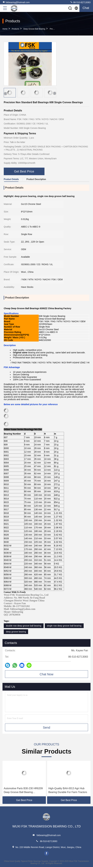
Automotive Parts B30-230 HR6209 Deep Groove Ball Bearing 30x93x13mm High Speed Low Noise (23, 790)
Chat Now (46, 674)
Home (4, 29)
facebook (46, 853)
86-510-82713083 (80, 2)
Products (15, 29)
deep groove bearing (16, 631)
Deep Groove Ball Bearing (34, 29)
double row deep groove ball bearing (23, 625)
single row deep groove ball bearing (64, 625)
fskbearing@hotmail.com (16, 2)
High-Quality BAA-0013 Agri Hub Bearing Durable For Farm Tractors (67, 790)
